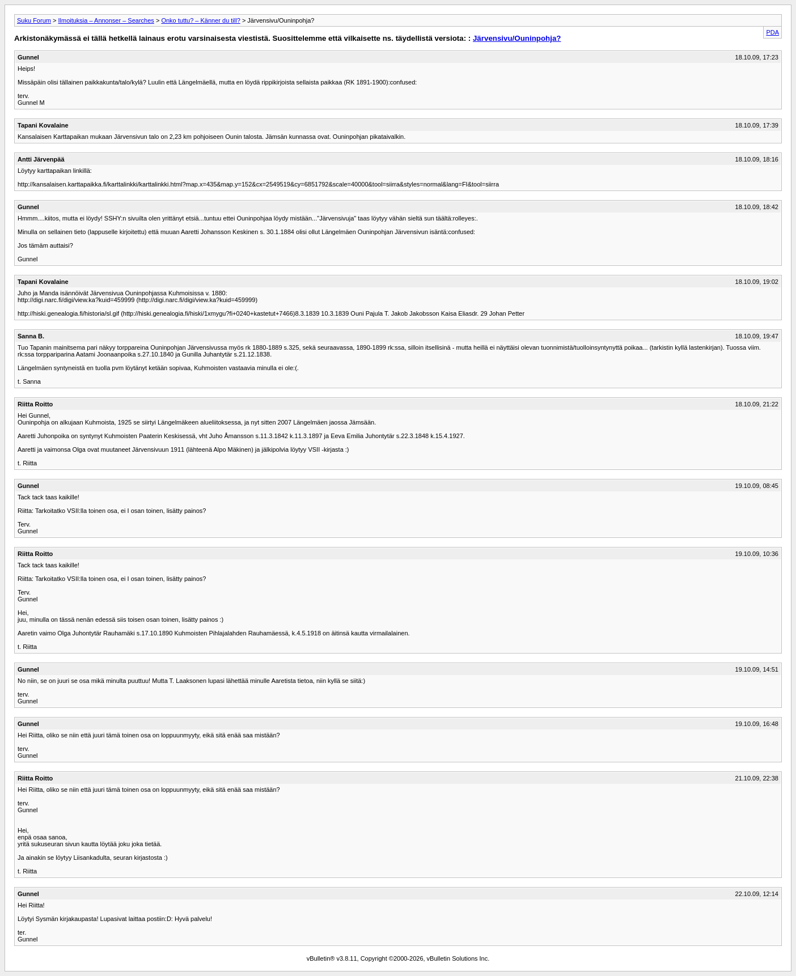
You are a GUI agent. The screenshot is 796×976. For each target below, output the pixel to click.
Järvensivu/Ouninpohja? (517, 38)
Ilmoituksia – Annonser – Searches (106, 20)
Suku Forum (34, 20)
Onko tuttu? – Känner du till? (200, 20)
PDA (772, 32)
